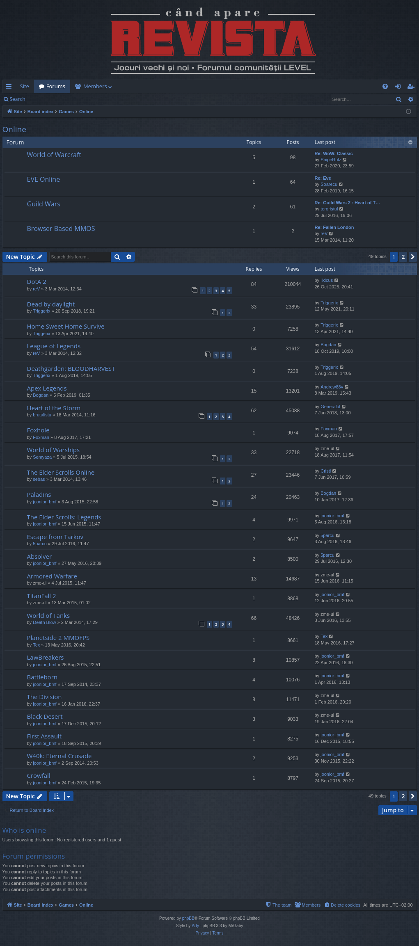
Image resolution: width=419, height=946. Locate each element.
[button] (413, 257)
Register (71, 99)
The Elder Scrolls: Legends (64, 517)
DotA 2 (36, 281)
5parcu (40, 543)
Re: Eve (323, 178)
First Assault (44, 736)
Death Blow (44, 622)
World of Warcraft (54, 154)
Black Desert (45, 716)
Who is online (24, 830)
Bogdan (328, 344)
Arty (195, 925)
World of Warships (53, 450)
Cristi (326, 470)
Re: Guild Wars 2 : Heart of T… (347, 202)
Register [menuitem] (412, 87)
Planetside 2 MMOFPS (58, 637)
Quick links (10, 87)
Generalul (330, 406)
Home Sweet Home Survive (66, 326)
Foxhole (38, 430)
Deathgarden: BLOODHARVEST (71, 368)
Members (95, 86)
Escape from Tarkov (55, 536)
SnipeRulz (331, 159)
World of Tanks (48, 615)
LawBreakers (45, 657)
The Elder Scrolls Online (61, 472)
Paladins (39, 494)
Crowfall (38, 775)
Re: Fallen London (334, 227)
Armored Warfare (52, 576)
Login (43, 99)
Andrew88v (332, 386)
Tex (36, 644)
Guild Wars (43, 203)
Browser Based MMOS (61, 228)
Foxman (41, 437)
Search (17, 99)
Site (24, 86)
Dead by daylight (51, 304)
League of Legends (54, 346)
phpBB (188, 918)
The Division (44, 696)
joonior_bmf (44, 501)
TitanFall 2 (41, 596)
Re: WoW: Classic (334, 153)
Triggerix (41, 310)
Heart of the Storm (54, 408)
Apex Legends (47, 388)
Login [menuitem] (399, 87)
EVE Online (43, 179)
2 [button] (403, 256)
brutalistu (42, 414)
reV (324, 233)
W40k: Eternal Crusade (59, 756)
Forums (55, 86)
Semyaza (42, 457)
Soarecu (329, 184)
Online (14, 129)
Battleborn (42, 677)
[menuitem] (257, 86)
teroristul (329, 208)
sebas (39, 479)
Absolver (39, 556)
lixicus (327, 280)
